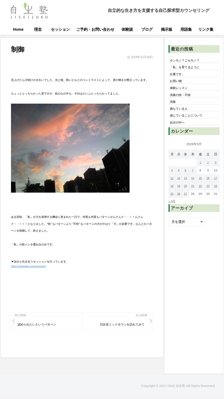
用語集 (186, 29)
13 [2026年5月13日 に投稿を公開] (186, 187)
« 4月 (173, 210)
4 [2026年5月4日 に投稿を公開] (172, 179)
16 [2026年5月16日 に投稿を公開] (208, 187)
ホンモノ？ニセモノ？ (187, 61)
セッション (60, 29)
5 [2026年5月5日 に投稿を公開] (179, 179)
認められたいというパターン (40, 325)
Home (18, 29)
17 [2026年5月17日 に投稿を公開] (216, 187)
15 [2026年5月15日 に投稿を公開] (201, 187)
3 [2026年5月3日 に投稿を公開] (216, 171)
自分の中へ (178, 131)
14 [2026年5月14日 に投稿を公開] (194, 187)
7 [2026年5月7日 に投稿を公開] (194, 179)
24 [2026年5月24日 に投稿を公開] (216, 195)
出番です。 (178, 76)
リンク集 (205, 29)
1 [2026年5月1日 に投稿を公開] (201, 171)
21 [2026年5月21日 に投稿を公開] (194, 195)
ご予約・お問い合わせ (95, 29)
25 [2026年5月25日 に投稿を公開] (172, 203)
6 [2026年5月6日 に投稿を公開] (187, 179)
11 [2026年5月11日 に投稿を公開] (172, 187)
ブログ (147, 29)
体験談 (127, 29)
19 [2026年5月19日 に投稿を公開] (179, 195)
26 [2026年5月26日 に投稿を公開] (179, 203)
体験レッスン (180, 92)
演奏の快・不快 (182, 100)
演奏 (173, 108)
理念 (38, 29)
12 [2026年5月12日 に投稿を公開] (179, 187)
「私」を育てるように (187, 69)
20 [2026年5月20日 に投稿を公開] (186, 195)
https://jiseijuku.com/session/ (28, 266)
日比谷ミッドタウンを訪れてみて (118, 325)
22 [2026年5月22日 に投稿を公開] (201, 195)
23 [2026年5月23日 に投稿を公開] (208, 195)
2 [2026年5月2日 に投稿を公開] (209, 171)
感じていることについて (188, 123)
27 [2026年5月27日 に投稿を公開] (186, 203)
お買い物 (177, 84)
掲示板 (166, 29)
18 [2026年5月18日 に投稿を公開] (172, 195)
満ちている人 (180, 115)
